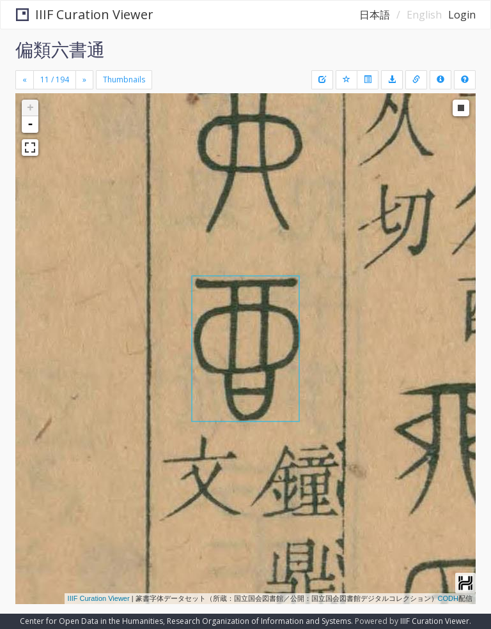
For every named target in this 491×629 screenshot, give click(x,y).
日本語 (374, 15)
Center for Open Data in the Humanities (91, 621)
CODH (448, 598)
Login (462, 15)
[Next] (84, 79)
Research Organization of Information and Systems (259, 621)
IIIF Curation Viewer (84, 14)
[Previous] (24, 79)
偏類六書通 (60, 49)
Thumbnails (124, 79)
